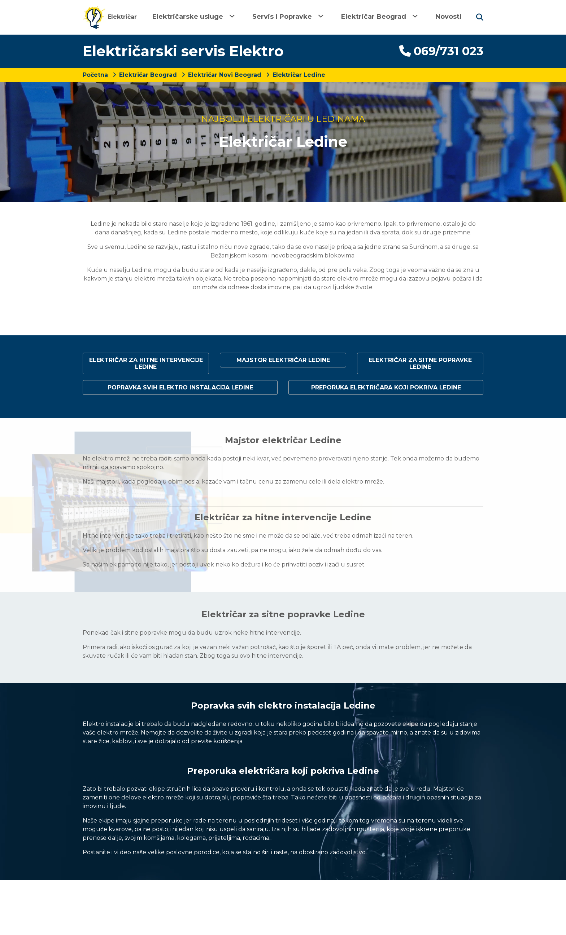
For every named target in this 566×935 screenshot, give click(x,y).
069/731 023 (441, 51)
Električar (110, 16)
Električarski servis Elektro (183, 51)
